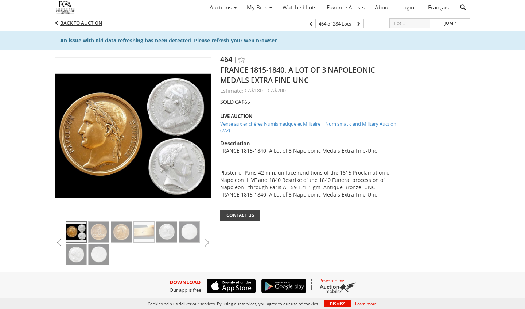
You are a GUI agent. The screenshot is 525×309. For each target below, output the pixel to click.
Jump (450, 23)
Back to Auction (81, 23)
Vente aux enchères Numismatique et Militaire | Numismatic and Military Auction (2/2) (308, 127)
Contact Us (240, 215)
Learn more (366, 303)
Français (438, 7)
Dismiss (337, 303)
